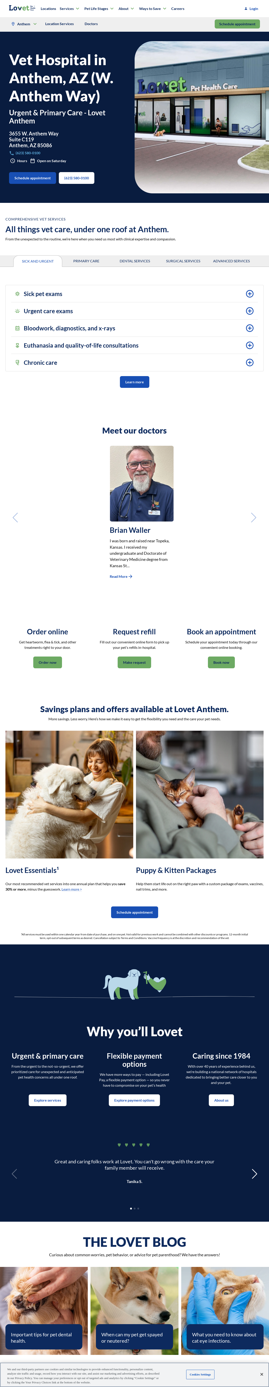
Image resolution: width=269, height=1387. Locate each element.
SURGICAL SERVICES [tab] (183, 261)
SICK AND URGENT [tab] (38, 261)
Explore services (48, 1100)
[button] (134, 294)
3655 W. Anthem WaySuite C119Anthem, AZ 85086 (34, 139)
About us (221, 1100)
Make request (134, 662)
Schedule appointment (237, 23)
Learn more (134, 382)
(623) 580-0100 (76, 178)
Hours (19, 161)
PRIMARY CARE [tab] (86, 261)
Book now (221, 662)
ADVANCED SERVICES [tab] (231, 261)
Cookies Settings (200, 1374)
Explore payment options (134, 1100)
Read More (121, 576)
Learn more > (72, 889)
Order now (47, 662)
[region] (134, 1375)
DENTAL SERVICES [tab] (135, 261)
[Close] (262, 1374)
